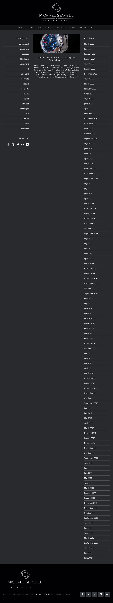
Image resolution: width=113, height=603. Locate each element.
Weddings (25, 129)
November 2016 (90, 283)
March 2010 (89, 538)
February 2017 (90, 268)
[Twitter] (13, 144)
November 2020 (90, 124)
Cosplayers (24, 49)
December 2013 (90, 343)
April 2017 (88, 258)
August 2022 (89, 79)
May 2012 (88, 418)
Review (26, 94)
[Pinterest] (17, 144)
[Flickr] (22, 144)
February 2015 (90, 318)
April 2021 (88, 109)
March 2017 (89, 263)
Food (27, 69)
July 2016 (87, 303)
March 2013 (89, 373)
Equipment (24, 64)
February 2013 (90, 378)
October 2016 (89, 288)
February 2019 (90, 168)
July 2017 (87, 243)
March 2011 (89, 488)
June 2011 (88, 473)
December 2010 (90, 503)
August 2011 (89, 463)
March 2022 (89, 84)
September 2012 (91, 403)
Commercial (24, 44)
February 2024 (90, 54)
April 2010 (88, 533)
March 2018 (89, 203)
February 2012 (90, 433)
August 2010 (89, 523)
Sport (26, 99)
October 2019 (89, 134)
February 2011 (90, 493)
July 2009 (87, 553)
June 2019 (88, 148)
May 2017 (88, 253)
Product (25, 84)
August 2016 (89, 298)
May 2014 (88, 333)
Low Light (25, 74)
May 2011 (88, 478)
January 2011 (89, 498)
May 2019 (88, 153)
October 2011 (89, 453)
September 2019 (91, 138)
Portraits (25, 79)
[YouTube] (27, 144)
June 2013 (88, 358)
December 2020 (90, 119)
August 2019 (89, 143)
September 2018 (91, 178)
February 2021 (90, 114)
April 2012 (88, 423)
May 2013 (88, 363)
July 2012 (87, 408)
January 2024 (89, 59)
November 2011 (90, 448)
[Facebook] (8, 144)
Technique (24, 109)
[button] (92, 27)
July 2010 (87, 528)
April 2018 (88, 198)
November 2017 (90, 223)
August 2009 (89, 548)
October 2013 (89, 348)
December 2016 (90, 278)
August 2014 (89, 328)
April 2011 (88, 483)
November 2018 (90, 173)
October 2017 (89, 228)
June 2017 (88, 248)
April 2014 (88, 338)
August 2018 (89, 183)
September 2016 (91, 293)
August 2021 (89, 99)
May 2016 (88, 313)
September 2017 (91, 233)
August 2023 (89, 64)
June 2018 (88, 193)
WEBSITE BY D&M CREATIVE (44, 594)
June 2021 (88, 104)
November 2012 (90, 393)
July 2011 (87, 468)
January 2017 (89, 273)
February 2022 (90, 89)
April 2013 (88, 368)
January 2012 (89, 438)
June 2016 (88, 308)
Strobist (25, 104)
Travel (26, 114)
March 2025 (89, 44)
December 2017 (90, 218)
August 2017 (89, 238)
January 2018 (89, 213)
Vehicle (26, 119)
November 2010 (90, 508)
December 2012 (90, 388)
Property (25, 89)
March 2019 (89, 163)
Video (26, 124)
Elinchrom (24, 59)
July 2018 (87, 188)
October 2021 (89, 94)
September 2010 (91, 518)
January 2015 (89, 323)
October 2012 (89, 398)
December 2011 (90, 443)
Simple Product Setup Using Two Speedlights (56, 58)
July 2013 (87, 353)
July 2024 (87, 49)
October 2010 (89, 513)
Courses (25, 54)
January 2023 (89, 69)
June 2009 (88, 558)
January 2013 (89, 383)
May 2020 (88, 129)
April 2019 (88, 158)
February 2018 (90, 208)
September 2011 (91, 458)
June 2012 (88, 413)
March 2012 (89, 428)
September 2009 (91, 543)
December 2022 (90, 74)
